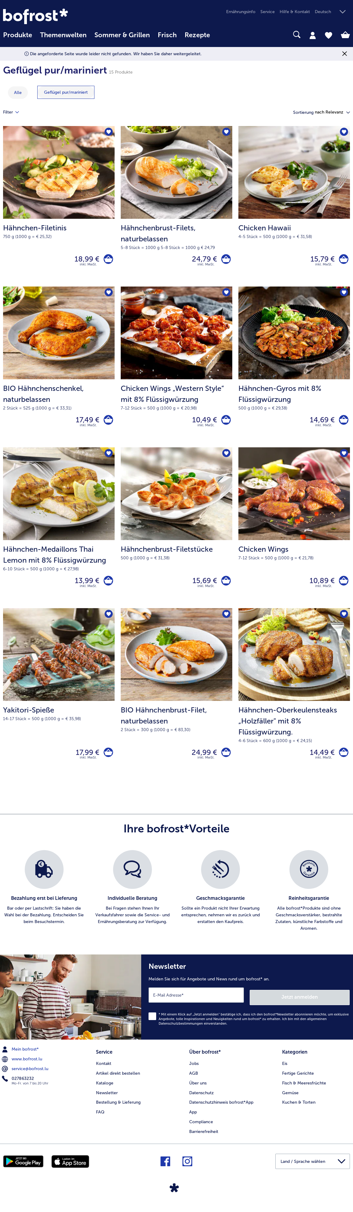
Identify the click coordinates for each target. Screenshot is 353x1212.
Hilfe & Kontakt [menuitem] (295, 11)
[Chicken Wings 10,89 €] (294, 533)
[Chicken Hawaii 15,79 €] (294, 207)
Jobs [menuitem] (194, 1069)
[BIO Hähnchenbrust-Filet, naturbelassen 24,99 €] (176, 702)
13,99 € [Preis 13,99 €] (84, 586)
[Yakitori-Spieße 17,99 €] (59, 702)
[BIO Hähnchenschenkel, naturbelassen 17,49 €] (59, 370)
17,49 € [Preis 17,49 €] (85, 423)
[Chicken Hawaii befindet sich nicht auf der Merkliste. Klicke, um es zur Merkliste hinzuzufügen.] (343, 132)
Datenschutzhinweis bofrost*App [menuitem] (221, 1108)
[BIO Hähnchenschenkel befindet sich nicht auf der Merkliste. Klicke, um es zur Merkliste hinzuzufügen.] (108, 295)
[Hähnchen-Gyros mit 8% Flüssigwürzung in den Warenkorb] (342, 423)
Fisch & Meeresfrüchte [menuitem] (304, 1088)
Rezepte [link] (197, 35)
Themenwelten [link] (63, 35)
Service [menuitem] (267, 11)
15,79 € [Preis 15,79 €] (320, 260)
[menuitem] (17, 38)
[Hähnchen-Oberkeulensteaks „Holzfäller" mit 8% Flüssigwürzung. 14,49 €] (294, 702)
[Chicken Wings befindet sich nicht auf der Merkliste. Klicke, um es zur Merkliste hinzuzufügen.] (343, 458)
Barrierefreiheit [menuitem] (203, 1137)
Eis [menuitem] (284, 1069)
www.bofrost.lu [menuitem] (22, 1066)
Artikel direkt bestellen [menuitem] (118, 1078)
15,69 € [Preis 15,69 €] (202, 586)
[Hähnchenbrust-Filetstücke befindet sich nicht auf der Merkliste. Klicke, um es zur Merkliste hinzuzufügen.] (225, 458)
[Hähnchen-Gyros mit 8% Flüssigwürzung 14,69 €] (294, 370)
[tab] (312, 35)
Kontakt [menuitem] (103, 1069)
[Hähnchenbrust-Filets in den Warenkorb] (225, 260)
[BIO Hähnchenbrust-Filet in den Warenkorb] (225, 760)
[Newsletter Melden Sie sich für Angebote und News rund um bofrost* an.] (247, 1005)
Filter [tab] (14, 112)
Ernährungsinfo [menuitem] (241, 11)
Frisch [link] (167, 35)
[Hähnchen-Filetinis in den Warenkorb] (107, 260)
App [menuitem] (193, 1117)
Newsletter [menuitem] (107, 1098)
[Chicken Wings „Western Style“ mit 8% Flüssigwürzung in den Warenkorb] (225, 423)
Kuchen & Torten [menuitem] (298, 1108)
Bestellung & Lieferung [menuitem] (118, 1108)
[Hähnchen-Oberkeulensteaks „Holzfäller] (342, 760)
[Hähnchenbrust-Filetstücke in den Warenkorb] (225, 586)
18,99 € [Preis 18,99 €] (84, 260)
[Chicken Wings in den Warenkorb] (342, 586)
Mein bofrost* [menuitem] (21, 1056)
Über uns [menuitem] (198, 1088)
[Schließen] (344, 53)
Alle (18, 92)
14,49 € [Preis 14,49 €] (319, 760)
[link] (55, 16)
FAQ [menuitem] (100, 1117)
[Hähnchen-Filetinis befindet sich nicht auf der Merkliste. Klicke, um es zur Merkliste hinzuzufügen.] (108, 132)
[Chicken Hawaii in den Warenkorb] (342, 260)
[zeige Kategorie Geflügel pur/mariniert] (66, 92)
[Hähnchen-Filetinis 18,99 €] (59, 207)
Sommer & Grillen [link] (122, 35)
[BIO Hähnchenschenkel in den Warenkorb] (107, 423)
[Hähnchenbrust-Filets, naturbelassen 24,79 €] (176, 207)
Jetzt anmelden (323, 1004)
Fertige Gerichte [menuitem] (298, 1078)
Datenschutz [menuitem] (201, 1098)
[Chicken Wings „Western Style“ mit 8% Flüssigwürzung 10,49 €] (176, 370)
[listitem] (44, 900)
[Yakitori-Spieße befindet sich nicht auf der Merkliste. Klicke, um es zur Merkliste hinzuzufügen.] (108, 622)
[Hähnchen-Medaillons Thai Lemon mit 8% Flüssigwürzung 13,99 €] (59, 533)
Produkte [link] (17, 35)
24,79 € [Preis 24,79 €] (202, 260)
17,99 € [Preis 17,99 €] (85, 760)
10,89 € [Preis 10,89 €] (319, 586)
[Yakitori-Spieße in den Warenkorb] (107, 760)
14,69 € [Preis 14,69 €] (319, 423)
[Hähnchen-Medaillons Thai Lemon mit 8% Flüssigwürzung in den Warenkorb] (107, 586)
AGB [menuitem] (193, 1078)
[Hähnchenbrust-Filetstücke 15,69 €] (176, 533)
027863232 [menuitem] (18, 1085)
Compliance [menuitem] (201, 1127)
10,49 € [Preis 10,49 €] (202, 423)
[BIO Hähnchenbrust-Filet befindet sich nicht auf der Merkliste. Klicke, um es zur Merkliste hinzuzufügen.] (225, 622)
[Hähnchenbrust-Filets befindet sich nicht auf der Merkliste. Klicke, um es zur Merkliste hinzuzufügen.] (225, 132)
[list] (176, 900)
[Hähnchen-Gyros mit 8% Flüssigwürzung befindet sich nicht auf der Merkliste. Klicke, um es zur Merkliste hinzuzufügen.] (343, 295)
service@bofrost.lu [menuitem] (25, 1076)
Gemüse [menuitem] (290, 1098)
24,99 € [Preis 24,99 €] (202, 760)
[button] (332, 12)
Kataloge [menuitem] (104, 1088)
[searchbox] (222, 34)
